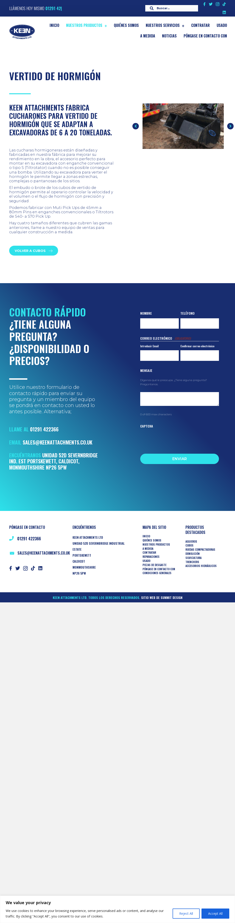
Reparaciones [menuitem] (151, 556)
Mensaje (146, 370)
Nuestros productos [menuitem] (156, 544)
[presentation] (175, 440)
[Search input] (170, 8)
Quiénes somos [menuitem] (152, 540)
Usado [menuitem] (146, 561)
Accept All (215, 913)
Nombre (146, 313)
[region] (117, 909)
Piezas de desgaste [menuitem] (154, 565)
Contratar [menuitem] (149, 552)
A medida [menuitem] (148, 548)
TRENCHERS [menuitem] (192, 562)
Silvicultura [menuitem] (193, 558)
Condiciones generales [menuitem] (157, 573)
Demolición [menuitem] (192, 554)
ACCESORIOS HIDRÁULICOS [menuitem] (201, 566)
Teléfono (187, 313)
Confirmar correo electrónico (197, 346)
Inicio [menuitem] (146, 536)
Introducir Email (149, 346)
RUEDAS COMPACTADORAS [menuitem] (200, 549)
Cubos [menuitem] (189, 545)
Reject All (186, 913)
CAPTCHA (146, 426)
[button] (135, 126)
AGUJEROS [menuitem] (191, 541)
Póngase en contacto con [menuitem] (159, 569)
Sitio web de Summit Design (161, 597)
